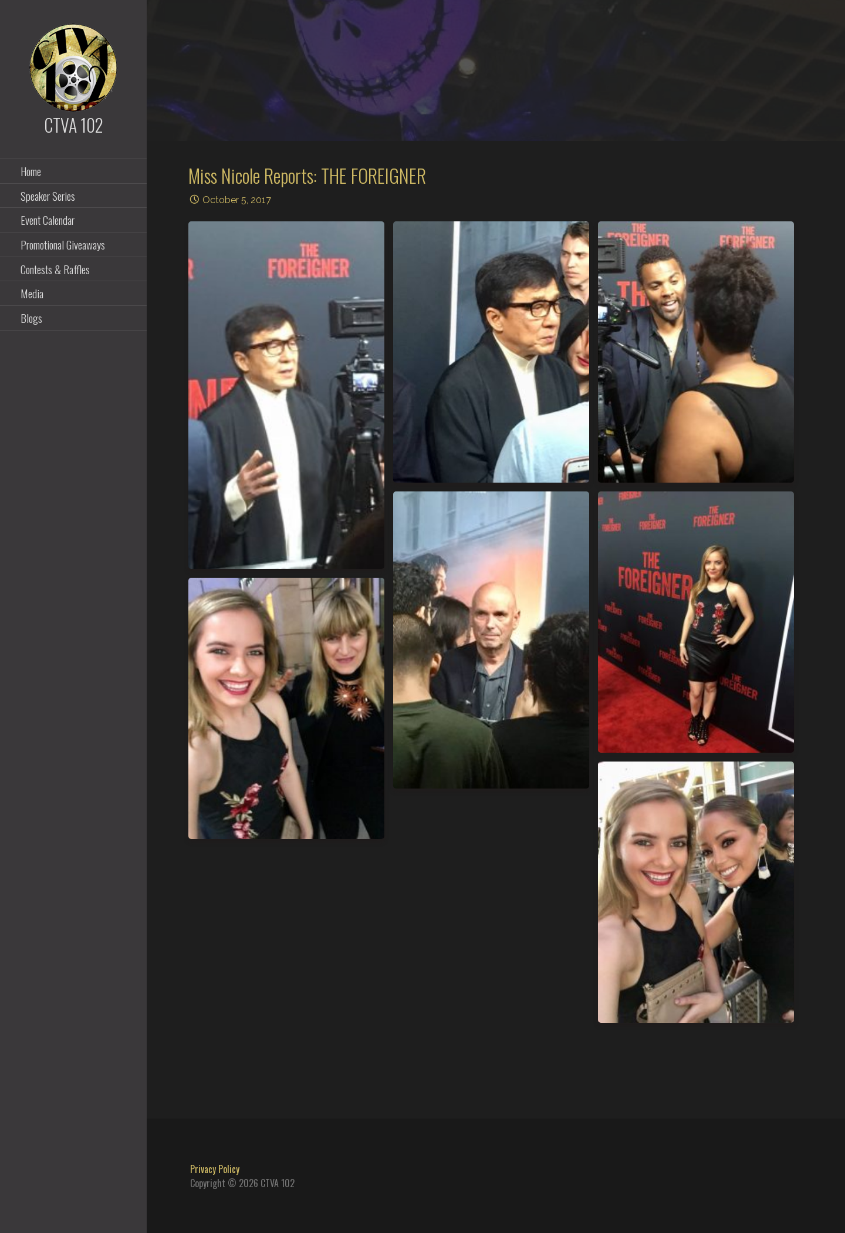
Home (31, 171)
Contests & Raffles (55, 269)
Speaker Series (48, 195)
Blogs (31, 317)
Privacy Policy (214, 1169)
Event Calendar (48, 219)
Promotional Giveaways (63, 244)
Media (32, 293)
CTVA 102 (73, 125)
